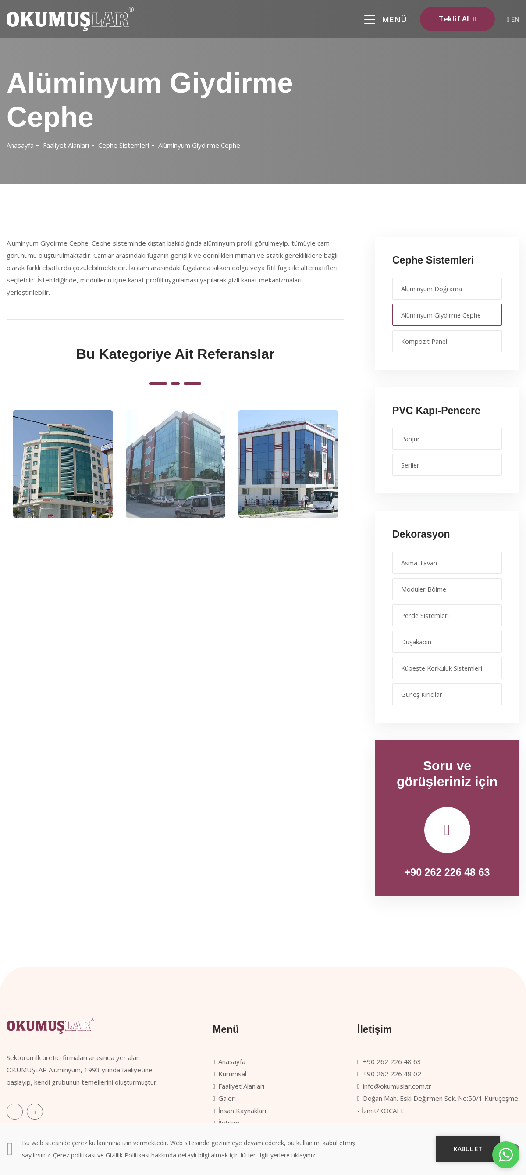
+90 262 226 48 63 (447, 872)
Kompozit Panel (425, 341)
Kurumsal (229, 1073)
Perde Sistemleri (427, 615)
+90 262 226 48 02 (389, 1073)
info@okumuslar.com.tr (394, 1086)
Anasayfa (20, 145)
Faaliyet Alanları (66, 145)
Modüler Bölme (425, 589)
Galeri (224, 1098)
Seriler (411, 465)
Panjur (411, 438)
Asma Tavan (420, 562)
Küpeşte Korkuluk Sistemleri (444, 668)
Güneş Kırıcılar (423, 694)
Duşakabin (417, 641)
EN (512, 19)
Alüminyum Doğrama (432, 288)
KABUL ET (468, 1149)
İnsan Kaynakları (239, 1110)
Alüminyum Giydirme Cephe (199, 145)
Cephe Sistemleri (123, 145)
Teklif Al (452, 19)
